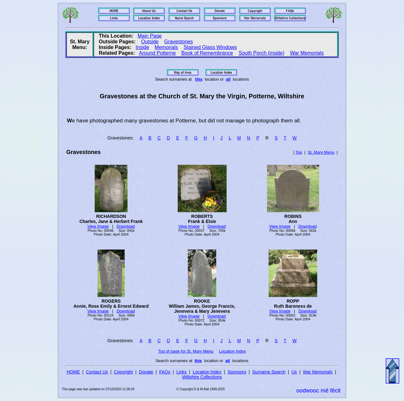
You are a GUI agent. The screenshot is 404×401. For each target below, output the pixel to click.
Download (125, 226)
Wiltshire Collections (202, 376)
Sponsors (237, 371)
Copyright (123, 371)
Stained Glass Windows (210, 47)
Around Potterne (157, 53)
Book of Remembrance (207, 53)
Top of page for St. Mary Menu (185, 351)
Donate (146, 371)
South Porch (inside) (261, 53)
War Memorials (307, 53)
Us (294, 371)
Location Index (232, 351)
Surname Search (268, 371)
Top (298, 152)
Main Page (150, 36)
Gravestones (178, 41)
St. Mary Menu (321, 152)
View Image (98, 226)
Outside (149, 41)
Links (181, 371)
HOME (73, 371)
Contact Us (97, 371)
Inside (142, 47)
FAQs (164, 371)
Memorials (166, 47)
